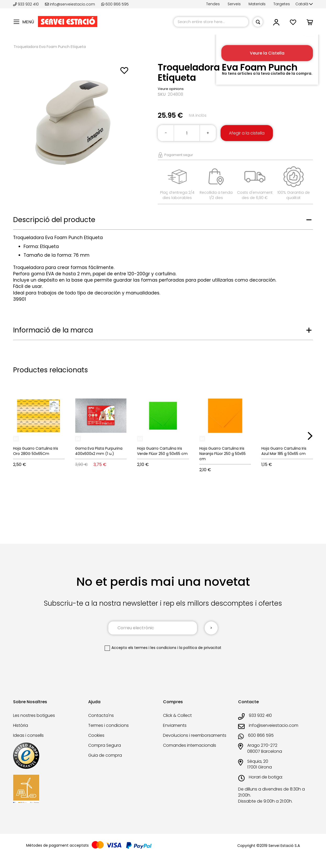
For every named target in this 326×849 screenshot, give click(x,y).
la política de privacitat (200, 647)
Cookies (96, 735)
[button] (304, 4)
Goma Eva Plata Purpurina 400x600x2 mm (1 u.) (98, 451)
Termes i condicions (108, 725)
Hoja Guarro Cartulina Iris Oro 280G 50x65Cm (35, 451)
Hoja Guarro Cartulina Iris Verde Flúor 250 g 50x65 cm (162, 451)
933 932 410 (26, 4)
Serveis (234, 4)
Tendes (213, 4)
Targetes (281, 4)
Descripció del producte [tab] (54, 219)
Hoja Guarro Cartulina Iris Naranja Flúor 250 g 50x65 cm (222, 453)
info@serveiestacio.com (70, 4)
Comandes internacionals (189, 745)
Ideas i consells (28, 735)
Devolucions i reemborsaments (194, 735)
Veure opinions (171, 88)
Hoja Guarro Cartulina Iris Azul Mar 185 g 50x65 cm (283, 451)
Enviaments (175, 725)
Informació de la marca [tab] (53, 330)
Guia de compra (105, 755)
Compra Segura (104, 745)
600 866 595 (115, 4)
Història (20, 725)
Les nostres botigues (34, 715)
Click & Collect (177, 715)
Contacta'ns (101, 715)
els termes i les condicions (152, 647)
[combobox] (211, 22)
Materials (257, 4)
